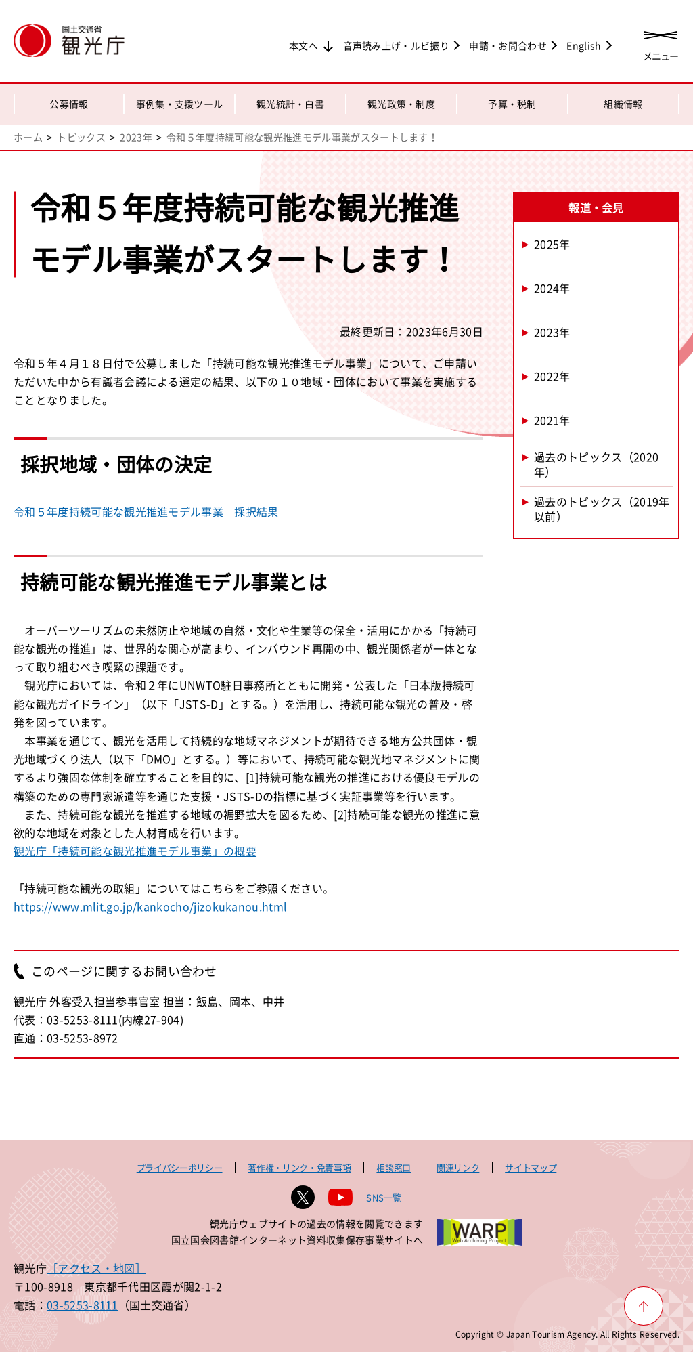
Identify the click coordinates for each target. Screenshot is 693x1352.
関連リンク (458, 1167)
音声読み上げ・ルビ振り (396, 45)
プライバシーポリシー (180, 1167)
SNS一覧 (384, 1197)
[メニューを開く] (660, 42)
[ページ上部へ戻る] (644, 1306)
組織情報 (623, 103)
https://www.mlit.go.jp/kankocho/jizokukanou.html (150, 906)
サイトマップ (530, 1167)
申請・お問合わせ (508, 45)
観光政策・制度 (401, 103)
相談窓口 (393, 1167)
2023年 (136, 137)
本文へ (303, 45)
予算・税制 (512, 103)
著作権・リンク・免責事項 (299, 1167)
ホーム (28, 137)
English (583, 45)
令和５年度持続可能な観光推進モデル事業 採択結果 (146, 511)
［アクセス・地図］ (96, 1268)
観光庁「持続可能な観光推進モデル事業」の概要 (135, 851)
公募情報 (68, 103)
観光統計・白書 (290, 103)
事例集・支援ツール (179, 103)
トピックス (81, 137)
